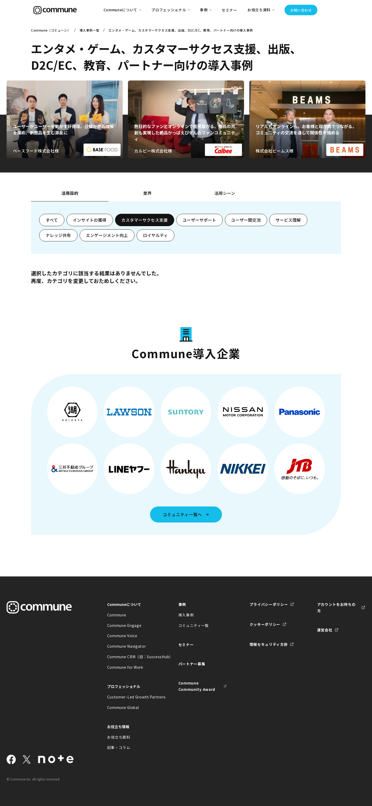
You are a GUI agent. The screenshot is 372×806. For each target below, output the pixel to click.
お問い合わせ (301, 10)
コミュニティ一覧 (193, 625)
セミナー (229, 10)
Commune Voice (122, 635)
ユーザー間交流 (246, 220)
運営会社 (325, 629)
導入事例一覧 (90, 30)
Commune (116, 614)
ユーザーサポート (199, 220)
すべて (52, 220)
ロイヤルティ (155, 235)
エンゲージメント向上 (107, 235)
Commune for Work (125, 667)
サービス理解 (288, 220)
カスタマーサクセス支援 (144, 220)
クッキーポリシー (265, 624)
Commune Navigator (126, 646)
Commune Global (123, 707)
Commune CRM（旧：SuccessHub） (131, 656)
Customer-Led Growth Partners (131, 696)
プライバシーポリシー (269, 604)
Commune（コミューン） (50, 30)
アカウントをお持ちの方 (336, 607)
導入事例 (186, 614)
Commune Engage (124, 625)
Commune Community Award (196, 686)
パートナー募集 (191, 663)
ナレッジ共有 (58, 235)
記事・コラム (118, 747)
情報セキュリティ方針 (269, 644)
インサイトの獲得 (89, 220)
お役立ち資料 (118, 737)
